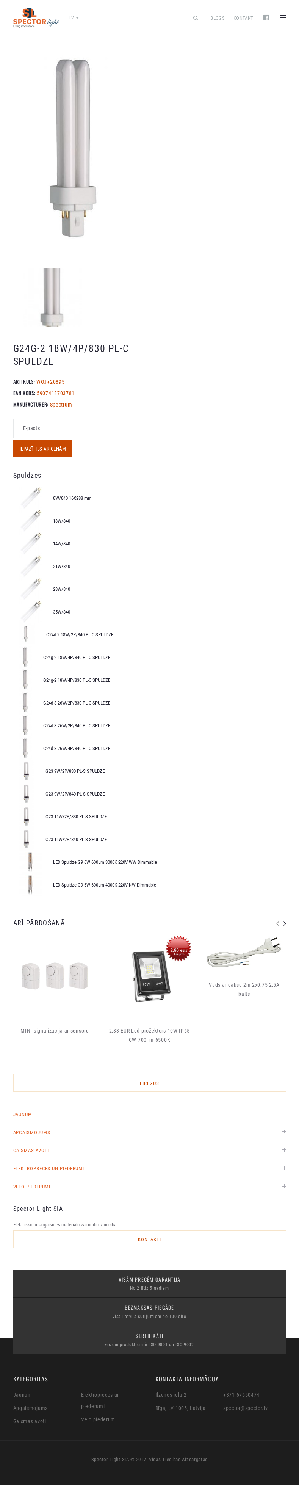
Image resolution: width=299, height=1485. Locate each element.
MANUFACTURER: (31, 404)
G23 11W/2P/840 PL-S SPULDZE (76, 839)
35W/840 (61, 612)
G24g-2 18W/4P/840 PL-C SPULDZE (76, 657)
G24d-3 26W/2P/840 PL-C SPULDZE (76, 725)
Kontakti (244, 18)
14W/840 (61, 543)
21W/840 (61, 566)
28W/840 (61, 589)
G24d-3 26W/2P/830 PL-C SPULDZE (76, 703)
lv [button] (74, 17)
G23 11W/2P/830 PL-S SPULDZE (76, 816)
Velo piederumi (32, 1187)
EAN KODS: (24, 393)
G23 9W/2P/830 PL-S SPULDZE (75, 771)
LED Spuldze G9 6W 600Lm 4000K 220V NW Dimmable (104, 885)
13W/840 (61, 521)
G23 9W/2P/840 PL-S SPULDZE (75, 794)
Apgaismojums (31, 1132)
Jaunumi (23, 1114)
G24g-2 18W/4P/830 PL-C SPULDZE (76, 680)
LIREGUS (149, 1083)
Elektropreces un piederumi (49, 1168)
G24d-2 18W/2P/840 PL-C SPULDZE (79, 634)
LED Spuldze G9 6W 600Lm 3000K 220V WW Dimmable (105, 862)
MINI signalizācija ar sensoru (54, 1031)
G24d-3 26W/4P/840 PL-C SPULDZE (76, 748)
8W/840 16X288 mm (72, 498)
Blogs (217, 18)
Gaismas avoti (31, 1150)
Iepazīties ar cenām (43, 449)
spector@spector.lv (245, 1408)
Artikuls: (24, 381)
